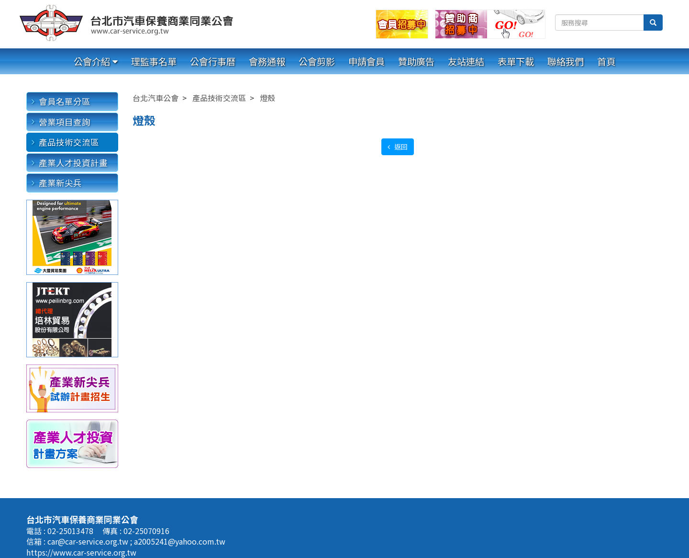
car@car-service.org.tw (88, 541)
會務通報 (267, 61)
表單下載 (516, 61)
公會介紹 (92, 61)
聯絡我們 (565, 61)
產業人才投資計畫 (73, 163)
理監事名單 (154, 61)
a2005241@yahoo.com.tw (179, 541)
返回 (400, 146)
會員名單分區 (64, 101)
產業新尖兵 (60, 183)
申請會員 (366, 61)
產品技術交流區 (69, 142)
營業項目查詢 (64, 122)
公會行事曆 (212, 61)
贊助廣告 (416, 61)
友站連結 (466, 61)
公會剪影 (317, 61)
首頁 (606, 61)
